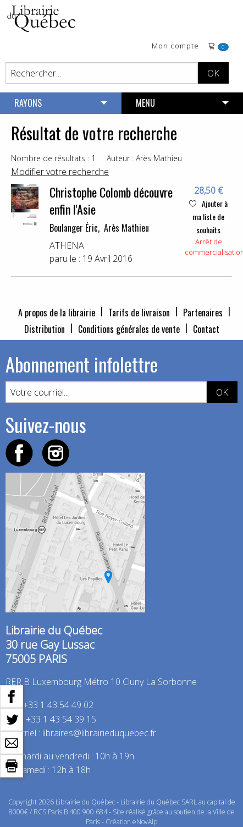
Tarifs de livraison (139, 312)
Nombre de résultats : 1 (53, 158)
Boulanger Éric (73, 227)
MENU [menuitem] (145, 102)
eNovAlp (144, 821)
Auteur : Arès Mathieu (144, 158)
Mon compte (175, 46)
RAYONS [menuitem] (28, 102)
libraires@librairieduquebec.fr (99, 733)
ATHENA (66, 245)
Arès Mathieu (126, 227)
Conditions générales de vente (129, 329)
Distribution (44, 329)
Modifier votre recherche (60, 172)
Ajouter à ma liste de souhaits (208, 216)
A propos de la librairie (56, 312)
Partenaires (203, 312)
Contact (206, 329)
